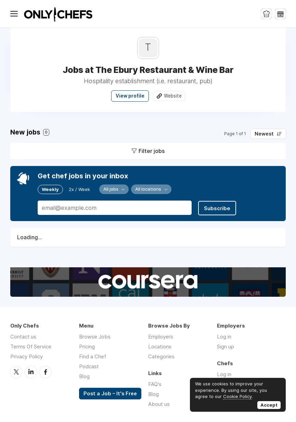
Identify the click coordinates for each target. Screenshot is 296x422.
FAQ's (155, 383)
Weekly (50, 189)
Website (173, 96)
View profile (130, 96)
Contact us (23, 336)
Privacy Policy (26, 356)
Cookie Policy (237, 396)
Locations (159, 346)
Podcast (89, 365)
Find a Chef (92, 356)
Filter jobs (152, 151)
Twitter (16, 371)
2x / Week (79, 189)
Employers (160, 336)
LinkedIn (31, 371)
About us (159, 403)
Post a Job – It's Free (110, 393)
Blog (84, 375)
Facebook (45, 371)
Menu (15, 14)
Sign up (225, 346)
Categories (161, 356)
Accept (269, 405)
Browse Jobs (95, 336)
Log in (224, 336)
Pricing (87, 346)
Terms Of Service (30, 346)
